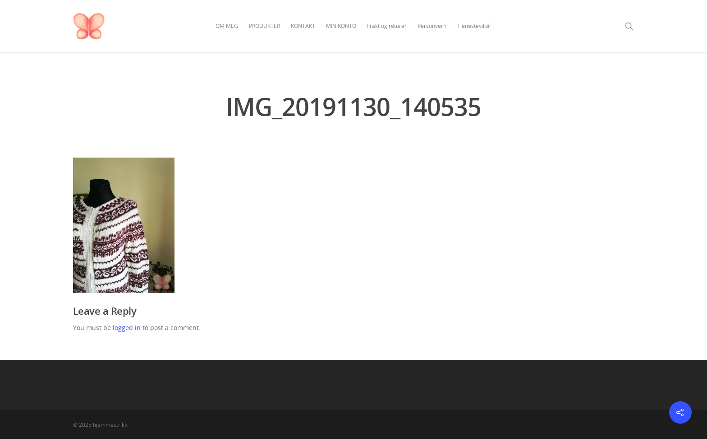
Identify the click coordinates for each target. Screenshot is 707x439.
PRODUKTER (264, 26)
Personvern (432, 26)
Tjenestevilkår (474, 26)
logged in (127, 327)
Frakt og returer (387, 26)
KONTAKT (303, 26)
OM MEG (227, 26)
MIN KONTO (341, 26)
